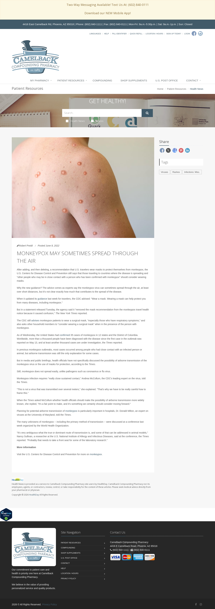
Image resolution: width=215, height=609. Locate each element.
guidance (42, 298)
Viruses (164, 172)
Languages (95, 34)
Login (187, 34)
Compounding (102, 80)
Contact (192, 80)
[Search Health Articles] (102, 113)
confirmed (65, 335)
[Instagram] (200, 33)
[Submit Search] (147, 113)
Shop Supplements (133, 80)
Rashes (176, 172)
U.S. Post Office (167, 80)
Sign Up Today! (173, 34)
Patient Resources (70, 80)
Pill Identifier (119, 34)
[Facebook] (194, 33)
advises (35, 320)
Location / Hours (154, 34)
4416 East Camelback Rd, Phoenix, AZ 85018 (48, 24)
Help (106, 34)
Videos (97, 121)
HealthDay (34, 494)
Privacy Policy (68, 579)
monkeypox (71, 411)
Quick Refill (136, 34)
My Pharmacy (39, 80)
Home (160, 89)
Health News (75, 121)
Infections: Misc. (192, 172)
